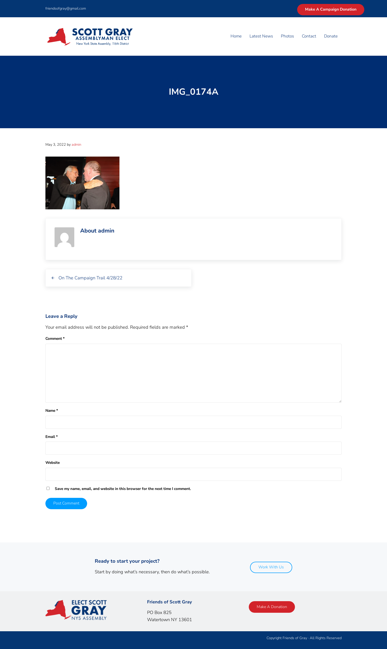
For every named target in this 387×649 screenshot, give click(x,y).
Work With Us (271, 567)
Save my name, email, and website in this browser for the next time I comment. (123, 488)
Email (51, 436)
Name (51, 410)
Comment (55, 338)
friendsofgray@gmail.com (65, 8)
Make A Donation (272, 607)
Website (52, 462)
